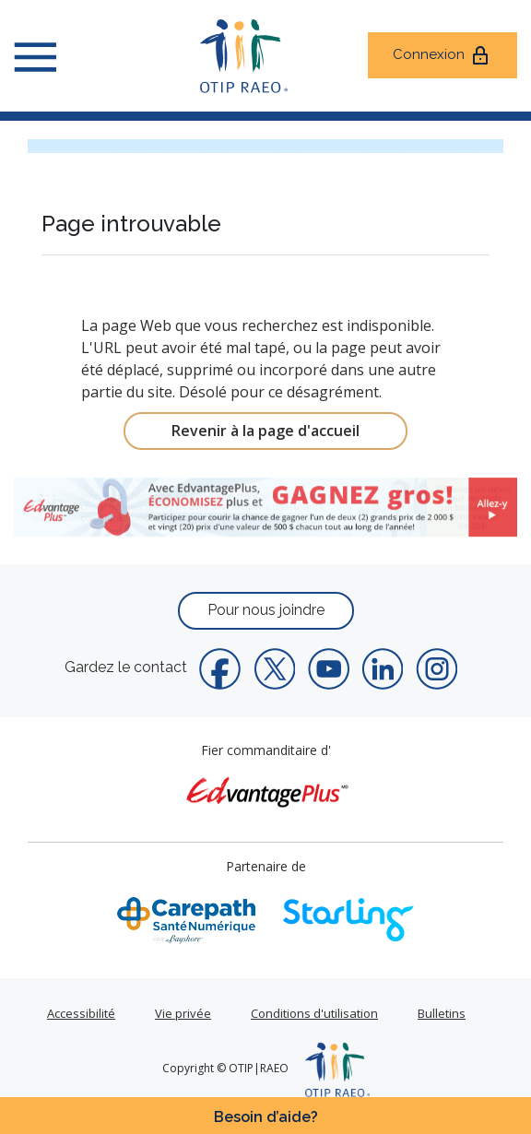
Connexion (442, 55)
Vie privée (183, 1013)
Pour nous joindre (265, 610)
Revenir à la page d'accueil (265, 430)
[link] (265, 507)
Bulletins (442, 1013)
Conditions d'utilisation (314, 1013)
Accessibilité (81, 1013)
